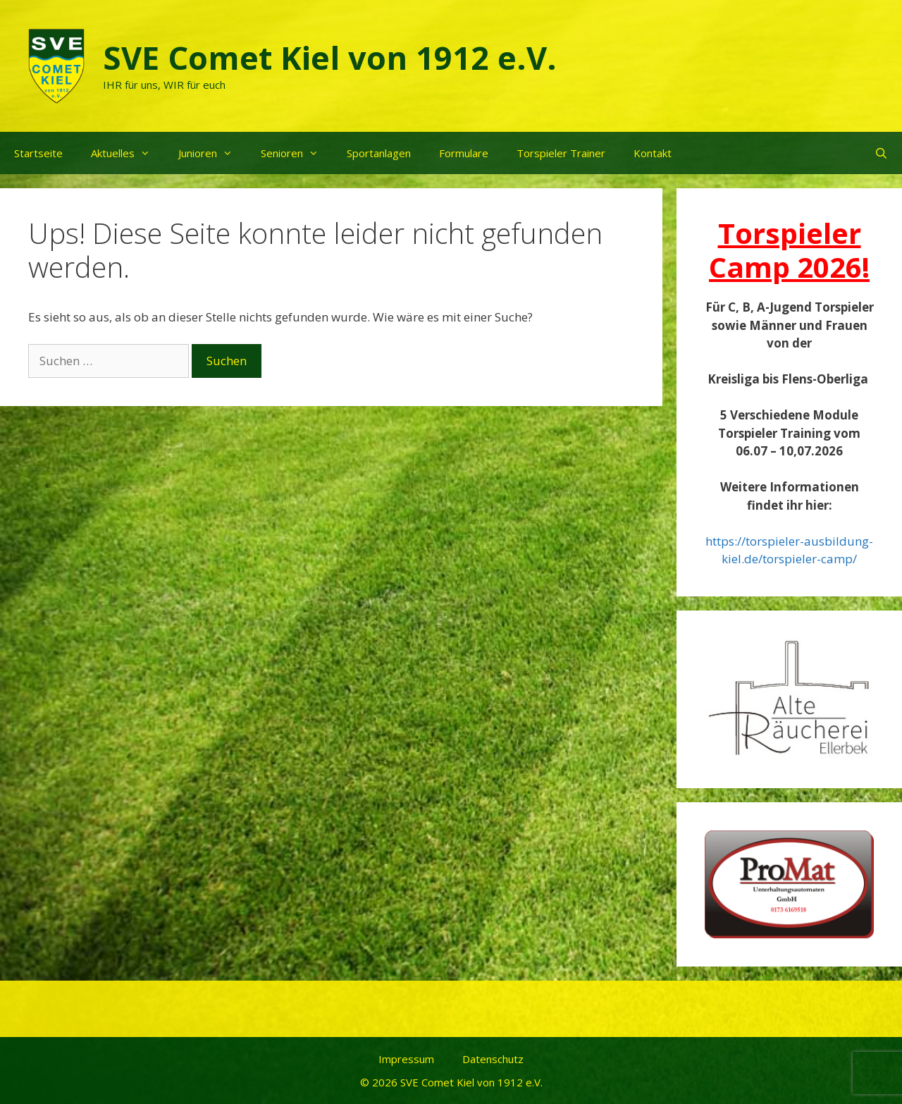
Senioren (297, 153)
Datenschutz (493, 1059)
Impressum (406, 1059)
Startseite (38, 153)
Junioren (212, 153)
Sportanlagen (379, 153)
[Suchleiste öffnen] (881, 153)
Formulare (463, 153)
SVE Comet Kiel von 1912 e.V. (330, 57)
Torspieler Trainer (561, 153)
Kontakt (653, 153)
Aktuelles (127, 153)
